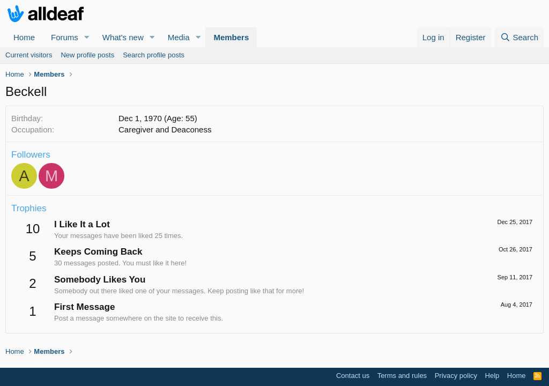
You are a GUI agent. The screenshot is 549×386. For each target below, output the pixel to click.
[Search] (519, 37)
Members (231, 37)
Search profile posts (153, 55)
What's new (123, 37)
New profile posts (87, 55)
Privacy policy (456, 376)
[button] (86, 37)
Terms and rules (402, 376)
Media (179, 37)
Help (492, 376)
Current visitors (28, 55)
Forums (64, 37)
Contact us (352, 376)
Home (24, 37)
